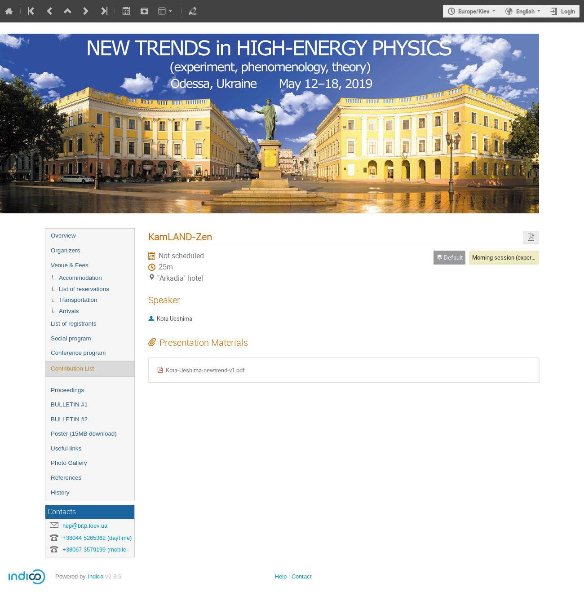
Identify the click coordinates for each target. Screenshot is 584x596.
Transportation (78, 299)
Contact (302, 576)
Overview (63, 235)
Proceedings (67, 390)
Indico (95, 576)
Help (281, 576)
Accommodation (80, 277)
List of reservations (84, 289)
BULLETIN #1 (69, 404)
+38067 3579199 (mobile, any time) (108, 549)
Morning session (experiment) (510, 257)
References (66, 477)
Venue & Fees (69, 265)
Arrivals (69, 311)
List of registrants (73, 323)
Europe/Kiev (474, 11)
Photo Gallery (69, 462)
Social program (71, 338)
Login (568, 11)
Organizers (65, 250)
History (60, 492)
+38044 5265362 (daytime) (97, 538)
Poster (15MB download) (84, 433)
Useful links (66, 448)
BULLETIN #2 (69, 419)
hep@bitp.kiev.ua (84, 526)
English (525, 11)
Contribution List (72, 368)
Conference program (78, 352)
